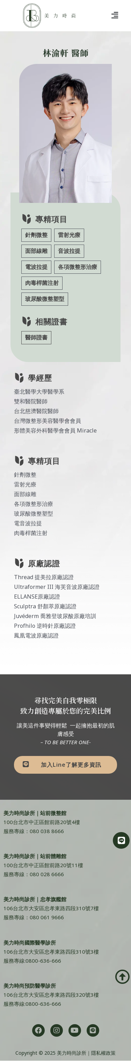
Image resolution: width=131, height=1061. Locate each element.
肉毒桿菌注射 (42, 283)
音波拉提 (69, 251)
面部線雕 (36, 251)
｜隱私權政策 (101, 1053)
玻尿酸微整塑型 (44, 299)
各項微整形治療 (77, 267)
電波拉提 (36, 267)
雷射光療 (69, 235)
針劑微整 (36, 235)
